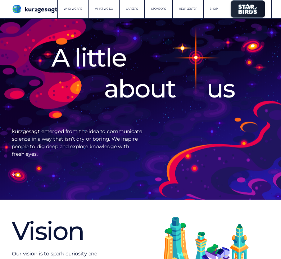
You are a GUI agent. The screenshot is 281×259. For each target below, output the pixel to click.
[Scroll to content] (13, 174)
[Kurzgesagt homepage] (34, 9)
